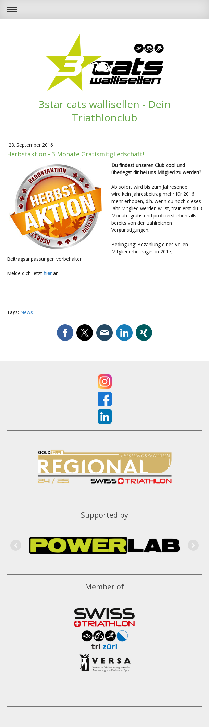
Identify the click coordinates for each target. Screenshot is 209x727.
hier (48, 273)
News (26, 312)
